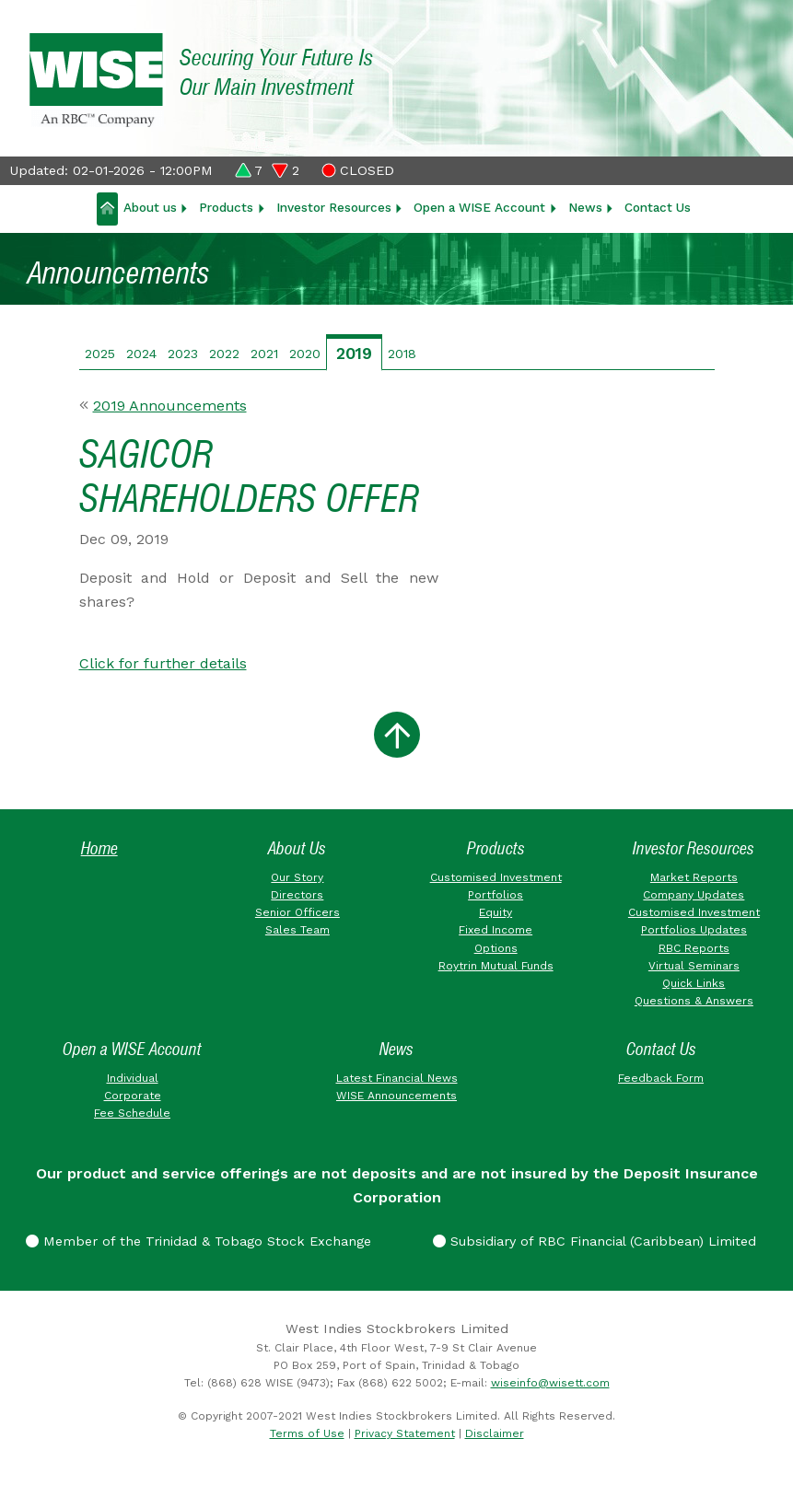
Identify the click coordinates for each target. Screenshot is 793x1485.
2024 (141, 353)
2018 (402, 353)
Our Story (297, 877)
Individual (132, 1078)
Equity (495, 912)
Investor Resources (333, 207)
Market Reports (694, 877)
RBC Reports (694, 948)
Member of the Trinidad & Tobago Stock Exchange (198, 1241)
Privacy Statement (405, 1433)
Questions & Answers (694, 1000)
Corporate (132, 1095)
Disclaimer (494, 1433)
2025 (100, 353)
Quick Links (693, 983)
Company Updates (693, 894)
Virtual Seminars (694, 965)
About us (150, 207)
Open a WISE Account (479, 207)
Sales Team (297, 929)
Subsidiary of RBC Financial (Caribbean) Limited (594, 1241)
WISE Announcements (396, 1095)
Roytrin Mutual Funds (496, 965)
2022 (224, 353)
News (585, 207)
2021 (264, 353)
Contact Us (657, 207)
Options (496, 948)
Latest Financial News (397, 1078)
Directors (297, 894)
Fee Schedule (132, 1113)
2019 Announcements (170, 405)
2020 (305, 353)
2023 (183, 353)
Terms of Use (307, 1433)
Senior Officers (297, 912)
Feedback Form (661, 1078)
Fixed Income (495, 929)
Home (99, 848)
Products (226, 207)
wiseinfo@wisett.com (550, 1382)
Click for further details (163, 663)
